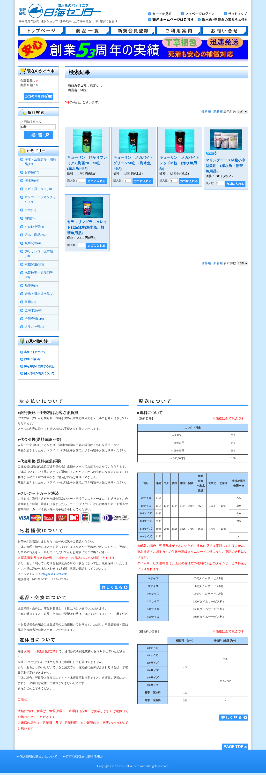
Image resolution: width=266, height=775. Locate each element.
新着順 (218, 111)
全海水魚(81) (33, 310)
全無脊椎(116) (34, 318)
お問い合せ (224, 30)
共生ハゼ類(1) (34, 327)
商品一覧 (87, 30)
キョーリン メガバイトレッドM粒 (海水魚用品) (179, 163)
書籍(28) (30, 302)
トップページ (41, 30)
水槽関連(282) (34, 264)
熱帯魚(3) (31, 285)
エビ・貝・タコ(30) (38, 189)
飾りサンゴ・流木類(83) (39, 254)
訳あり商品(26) (35, 235)
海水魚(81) (32, 180)
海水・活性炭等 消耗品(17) (40, 162)
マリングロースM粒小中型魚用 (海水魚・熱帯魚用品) (225, 165)
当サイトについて (35, 352)
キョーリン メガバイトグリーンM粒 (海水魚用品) (133, 163)
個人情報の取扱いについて (38, 756)
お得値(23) (32, 172)
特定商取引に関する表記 (39, 366)
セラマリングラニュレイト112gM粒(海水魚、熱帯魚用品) (87, 227)
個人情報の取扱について (39, 373)
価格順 (206, 111)
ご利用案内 (178, 30)
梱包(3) (30, 218)
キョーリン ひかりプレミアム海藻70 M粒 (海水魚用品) (87, 163)
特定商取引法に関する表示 (84, 756)
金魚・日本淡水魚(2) (39, 293)
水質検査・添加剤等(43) (39, 275)
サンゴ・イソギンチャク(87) (40, 199)
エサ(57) (30, 210)
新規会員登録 (133, 30)
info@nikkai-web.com (54, 574)
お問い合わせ (32, 359)
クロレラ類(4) (34, 226)
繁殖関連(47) (33, 243)
